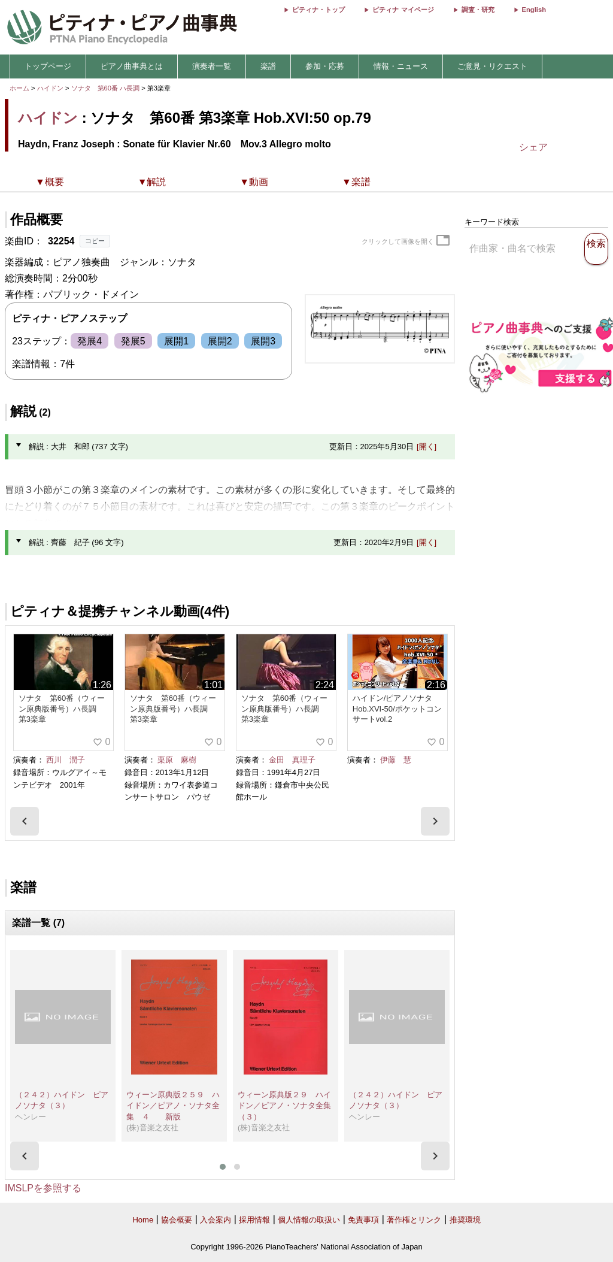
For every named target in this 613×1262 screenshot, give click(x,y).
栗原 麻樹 (176, 759)
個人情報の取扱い (309, 1219)
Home (142, 1219)
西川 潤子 (65, 759)
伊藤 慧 (395, 759)
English (534, 9)
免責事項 (363, 1219)
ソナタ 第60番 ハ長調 (105, 88)
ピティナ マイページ (402, 9)
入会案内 (215, 1219)
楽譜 (268, 66)
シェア (533, 147)
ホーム (19, 88)
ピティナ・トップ (318, 9)
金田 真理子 (292, 759)
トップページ (48, 66)
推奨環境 (465, 1219)
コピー (95, 240)
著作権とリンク (414, 1219)
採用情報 (254, 1219)
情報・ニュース (401, 66)
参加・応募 (324, 66)
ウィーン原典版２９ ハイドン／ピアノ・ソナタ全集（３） (284, 1105)
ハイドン (50, 88)
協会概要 (176, 1219)
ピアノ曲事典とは (132, 66)
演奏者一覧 (211, 66)
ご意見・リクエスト (492, 66)
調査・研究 (478, 9)
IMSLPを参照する (43, 1188)
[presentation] (24, 821)
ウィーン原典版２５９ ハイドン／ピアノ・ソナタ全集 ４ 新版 (173, 1105)
